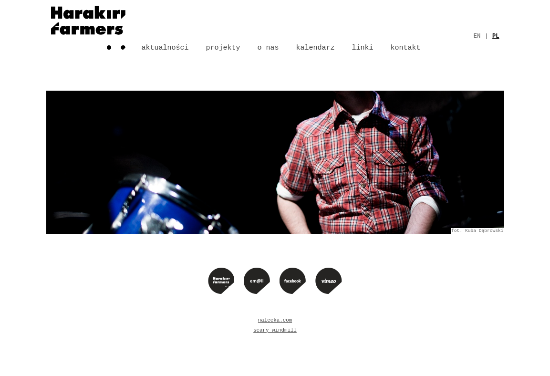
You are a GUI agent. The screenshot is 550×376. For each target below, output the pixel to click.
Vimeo (328, 280)
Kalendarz (315, 48)
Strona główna (88, 26)
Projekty (223, 48)
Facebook (293, 280)
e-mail (257, 280)
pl (495, 36)
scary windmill (275, 330)
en (477, 36)
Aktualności (165, 48)
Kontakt (406, 48)
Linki (363, 48)
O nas (268, 48)
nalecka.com (275, 320)
